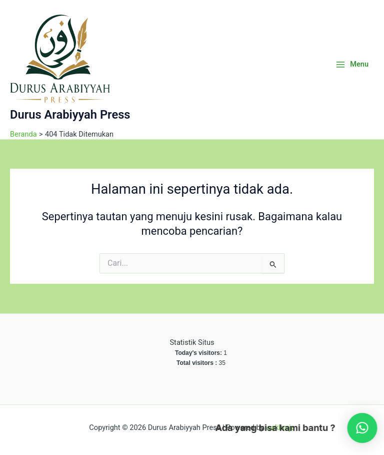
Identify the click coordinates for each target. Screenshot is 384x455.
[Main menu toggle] (352, 64)
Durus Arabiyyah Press (70, 115)
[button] (355, 428)
